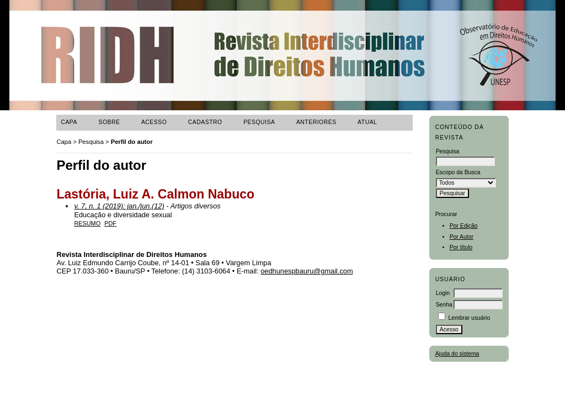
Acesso (154, 122)
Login (443, 293)
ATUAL (367, 122)
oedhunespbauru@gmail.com (306, 271)
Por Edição (464, 226)
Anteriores (316, 122)
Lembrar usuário (470, 318)
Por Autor (461, 237)
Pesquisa (259, 122)
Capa (69, 122)
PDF (110, 223)
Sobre (109, 122)
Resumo (87, 223)
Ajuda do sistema (457, 354)
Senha (444, 305)
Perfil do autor (132, 141)
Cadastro (205, 122)
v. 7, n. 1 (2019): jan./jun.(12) (119, 206)
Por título (461, 247)
